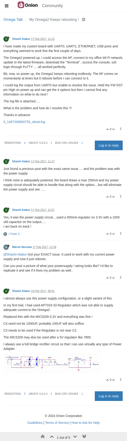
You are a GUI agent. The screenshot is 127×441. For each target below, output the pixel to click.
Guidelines (34, 423)
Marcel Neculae (22, 247)
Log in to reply (109, 145)
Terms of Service (57, 423)
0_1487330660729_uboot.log (24, 122)
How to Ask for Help (85, 423)
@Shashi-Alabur (15, 254)
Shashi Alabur (21, 39)
